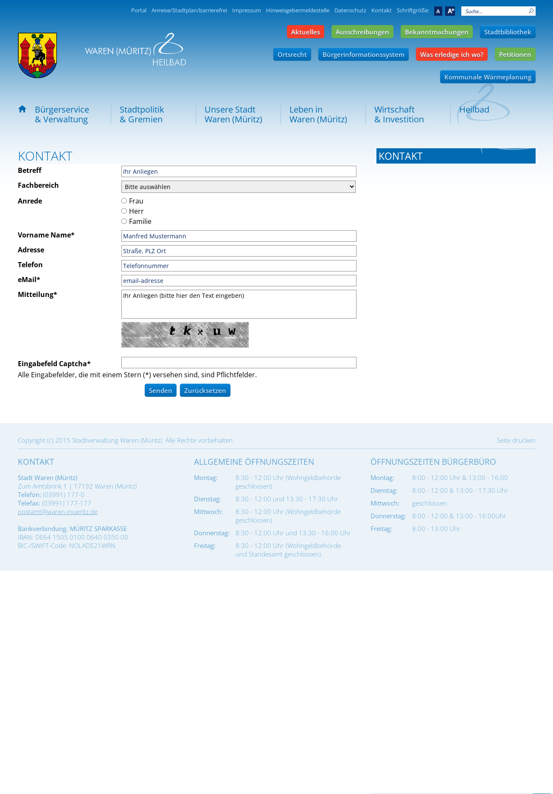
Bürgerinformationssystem (363, 54)
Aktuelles (305, 32)
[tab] (456, 156)
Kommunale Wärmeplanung (487, 77)
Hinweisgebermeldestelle (297, 10)
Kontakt (381, 10)
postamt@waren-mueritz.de (58, 734)
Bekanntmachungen (437, 32)
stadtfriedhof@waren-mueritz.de (445, 583)
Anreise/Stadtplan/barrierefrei (189, 10)
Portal (138, 10)
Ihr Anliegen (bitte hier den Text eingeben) (239, 304)
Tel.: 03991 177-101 (406, 213)
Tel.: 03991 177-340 (406, 391)
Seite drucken (516, 663)
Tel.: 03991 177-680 (406, 476)
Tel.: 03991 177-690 (406, 561)
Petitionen (515, 54)
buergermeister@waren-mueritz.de (449, 235)
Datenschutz (350, 10)
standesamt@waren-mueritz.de (443, 413)
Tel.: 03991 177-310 (406, 306)
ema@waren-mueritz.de (432, 328)
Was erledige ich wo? (451, 54)
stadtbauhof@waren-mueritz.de (444, 498)
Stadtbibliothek (507, 32)
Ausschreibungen (362, 32)
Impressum (246, 10)
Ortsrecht (292, 54)
